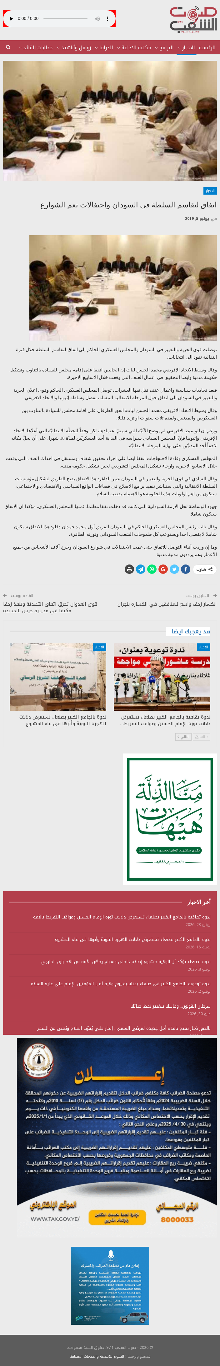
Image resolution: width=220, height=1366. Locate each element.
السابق (201, 737)
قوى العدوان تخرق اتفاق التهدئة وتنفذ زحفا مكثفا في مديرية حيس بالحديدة (50, 607)
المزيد (46, 47)
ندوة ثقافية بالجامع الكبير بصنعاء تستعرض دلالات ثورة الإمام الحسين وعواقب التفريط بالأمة (122, 917)
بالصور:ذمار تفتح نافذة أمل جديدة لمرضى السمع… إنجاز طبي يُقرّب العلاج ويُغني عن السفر (124, 1028)
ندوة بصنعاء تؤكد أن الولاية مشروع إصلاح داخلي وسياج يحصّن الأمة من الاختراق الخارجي (126, 961)
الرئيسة (207, 47)
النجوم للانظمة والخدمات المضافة (97, 1356)
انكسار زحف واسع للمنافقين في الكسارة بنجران (167, 604)
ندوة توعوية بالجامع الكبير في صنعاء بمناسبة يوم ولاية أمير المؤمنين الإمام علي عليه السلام (121, 984)
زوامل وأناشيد (76, 47)
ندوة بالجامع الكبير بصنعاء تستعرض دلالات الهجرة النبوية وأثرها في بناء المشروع (133, 939)
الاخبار (188, 47)
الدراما (106, 47)
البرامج (166, 47)
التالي (183, 737)
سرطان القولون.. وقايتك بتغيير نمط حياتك (171, 1006)
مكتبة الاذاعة (136, 47)
